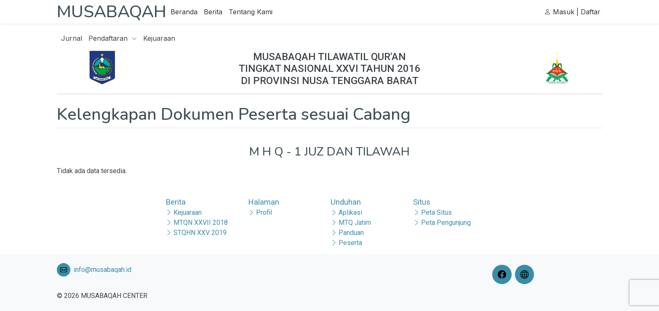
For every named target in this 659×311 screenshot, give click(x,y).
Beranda (184, 12)
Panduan (351, 233)
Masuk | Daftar (572, 12)
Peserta (350, 243)
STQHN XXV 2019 (200, 233)
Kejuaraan (159, 38)
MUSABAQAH (111, 11)
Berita (213, 12)
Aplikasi (350, 212)
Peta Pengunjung (446, 223)
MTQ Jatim (355, 223)
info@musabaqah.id (102, 270)
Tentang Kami (250, 12)
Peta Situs (436, 212)
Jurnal (71, 38)
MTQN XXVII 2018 (200, 223)
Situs (421, 202)
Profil (264, 212)
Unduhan (346, 202)
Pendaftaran (112, 38)
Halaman (263, 202)
